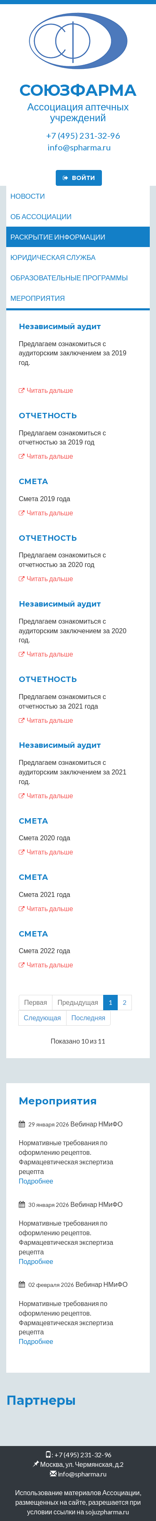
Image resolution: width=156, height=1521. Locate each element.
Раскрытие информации (57, 236)
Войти (79, 178)
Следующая (42, 1017)
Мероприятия (37, 298)
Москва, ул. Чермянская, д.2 (82, 1464)
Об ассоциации (41, 216)
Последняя (89, 1017)
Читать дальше (46, 390)
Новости (27, 196)
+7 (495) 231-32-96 (82, 1455)
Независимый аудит (60, 326)
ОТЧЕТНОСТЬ (48, 415)
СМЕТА (33, 481)
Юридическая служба (53, 257)
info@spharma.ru (82, 1474)
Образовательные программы (69, 277)
